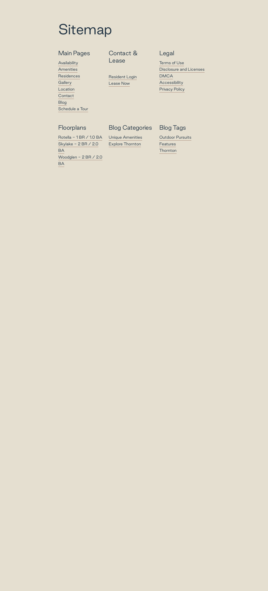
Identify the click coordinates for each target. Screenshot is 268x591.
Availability (68, 62)
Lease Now (119, 83)
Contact (66, 95)
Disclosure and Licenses (182, 69)
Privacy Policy (172, 89)
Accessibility (171, 82)
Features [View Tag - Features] (167, 144)
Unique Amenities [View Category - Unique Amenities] (125, 137)
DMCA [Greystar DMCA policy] (166, 76)
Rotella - (80, 137)
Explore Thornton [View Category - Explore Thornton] (125, 144)
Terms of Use (171, 62)
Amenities (67, 69)
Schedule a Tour (73, 109)
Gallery (65, 82)
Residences (69, 76)
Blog (62, 102)
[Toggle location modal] (13, 578)
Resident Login (123, 76)
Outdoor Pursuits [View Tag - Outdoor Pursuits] (175, 137)
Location (66, 89)
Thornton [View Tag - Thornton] (168, 150)
